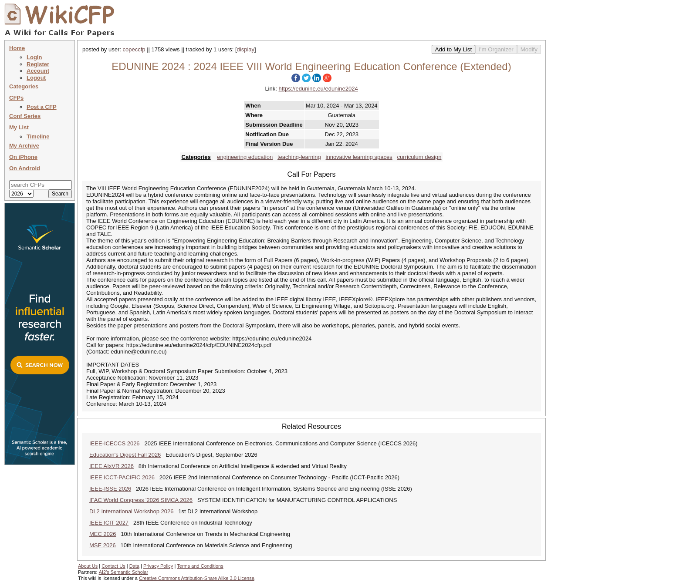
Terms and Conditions (200, 566)
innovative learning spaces (359, 157)
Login (34, 57)
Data (134, 566)
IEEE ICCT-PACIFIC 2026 (122, 477)
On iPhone (23, 157)
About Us (88, 566)
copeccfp (134, 49)
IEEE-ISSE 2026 (110, 488)
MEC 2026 (102, 534)
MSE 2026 (102, 545)
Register (38, 64)
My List (19, 127)
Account (38, 70)
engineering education (245, 157)
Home (17, 48)
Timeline (38, 136)
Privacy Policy (158, 566)
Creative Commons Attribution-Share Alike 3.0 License (196, 578)
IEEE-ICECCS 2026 (114, 443)
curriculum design (419, 157)
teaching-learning (299, 157)
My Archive (24, 145)
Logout (36, 77)
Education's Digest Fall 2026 (125, 454)
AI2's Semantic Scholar (123, 572)
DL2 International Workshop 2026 (131, 511)
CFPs (16, 97)
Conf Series (25, 116)
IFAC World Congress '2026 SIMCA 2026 (141, 500)
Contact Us (113, 566)
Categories (23, 86)
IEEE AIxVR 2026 (111, 466)
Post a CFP (42, 107)
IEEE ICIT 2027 (108, 522)
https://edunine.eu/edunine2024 (318, 88)
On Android (24, 168)
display (245, 49)
